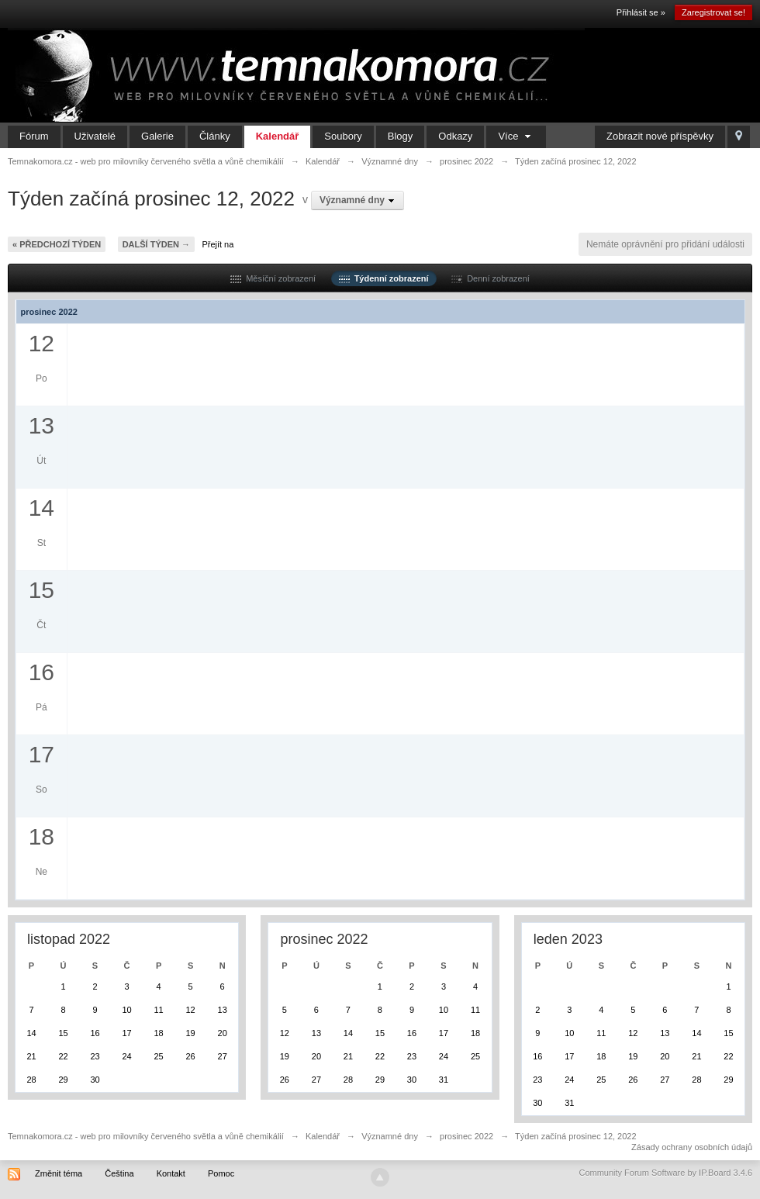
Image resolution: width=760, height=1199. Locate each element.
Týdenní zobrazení (384, 278)
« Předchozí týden (56, 244)
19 (190, 1033)
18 (158, 1033)
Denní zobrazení (490, 278)
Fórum (34, 136)
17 (126, 1033)
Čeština (119, 1173)
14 (31, 1033)
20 (222, 1033)
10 (126, 1009)
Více (516, 136)
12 (190, 1009)
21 (31, 1056)
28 (31, 1079)
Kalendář (277, 136)
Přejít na (217, 244)
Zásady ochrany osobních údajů (691, 1147)
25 (158, 1056)
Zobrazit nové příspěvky (659, 136)
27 (222, 1056)
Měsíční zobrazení (273, 278)
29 (62, 1079)
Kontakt (171, 1173)
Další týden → (156, 244)
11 (158, 1009)
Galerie (157, 136)
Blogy (400, 136)
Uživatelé (95, 136)
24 (126, 1056)
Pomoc (221, 1173)
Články (214, 136)
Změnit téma (58, 1173)
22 (62, 1056)
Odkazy (455, 136)
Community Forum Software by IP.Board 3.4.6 (665, 1172)
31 (443, 1079)
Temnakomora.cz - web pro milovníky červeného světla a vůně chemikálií (146, 1136)
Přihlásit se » (641, 12)
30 (94, 1079)
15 (62, 1033)
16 (94, 1033)
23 (94, 1056)
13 (222, 1009)
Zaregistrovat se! (713, 12)
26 (190, 1056)
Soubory (342, 136)
